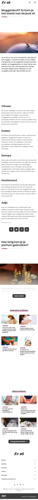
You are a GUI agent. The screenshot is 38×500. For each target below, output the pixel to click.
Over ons (11, 489)
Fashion (4, 468)
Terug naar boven (17, 441)
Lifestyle (4, 475)
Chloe (23, 16)
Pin (21, 229)
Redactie (5, 489)
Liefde (3, 471)
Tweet (16, 229)
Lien (22, 248)
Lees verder (19, 296)
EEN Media (33, 496)
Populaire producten (8, 479)
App (27, 229)
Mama (3, 460)
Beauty (3, 464)
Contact (19, 490)
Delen (11, 229)
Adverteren (17, 489)
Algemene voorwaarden (27, 489)
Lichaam (4, 16)
